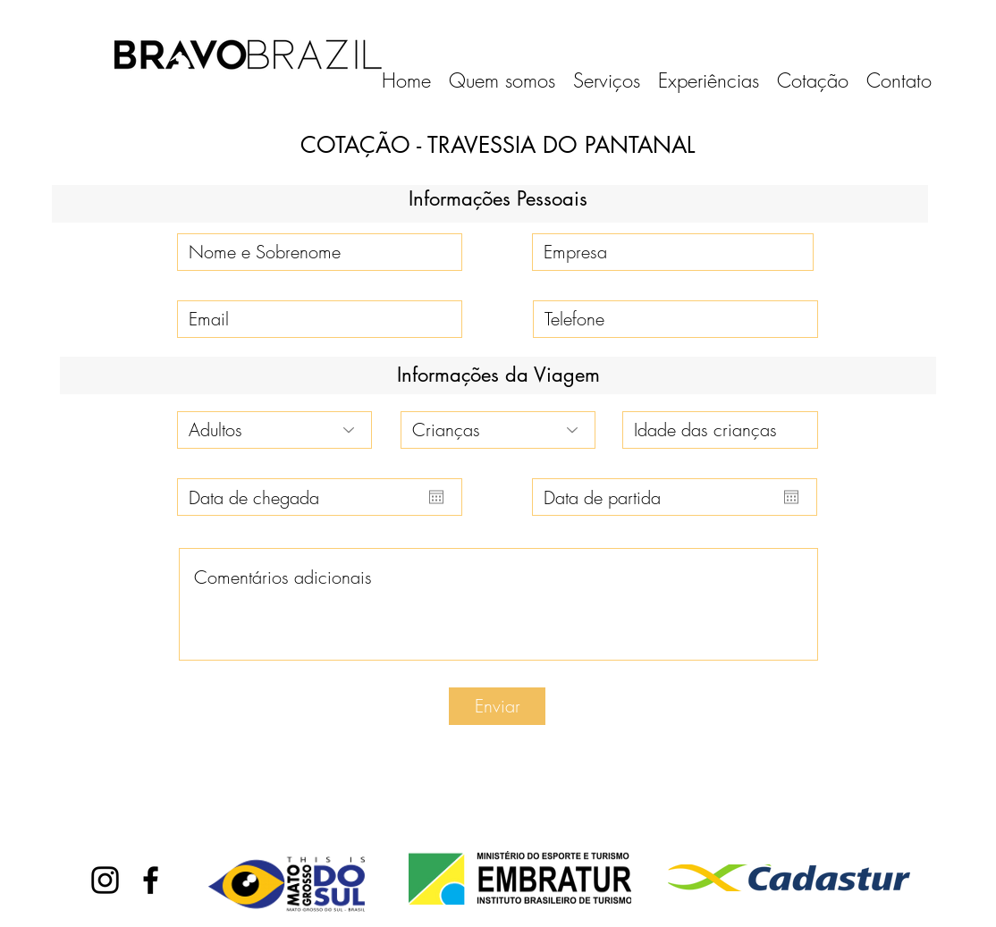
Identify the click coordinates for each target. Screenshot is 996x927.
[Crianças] (498, 430)
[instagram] (105, 880)
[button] (606, 80)
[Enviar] (497, 706)
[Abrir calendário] (436, 497)
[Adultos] (274, 430)
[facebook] (150, 880)
